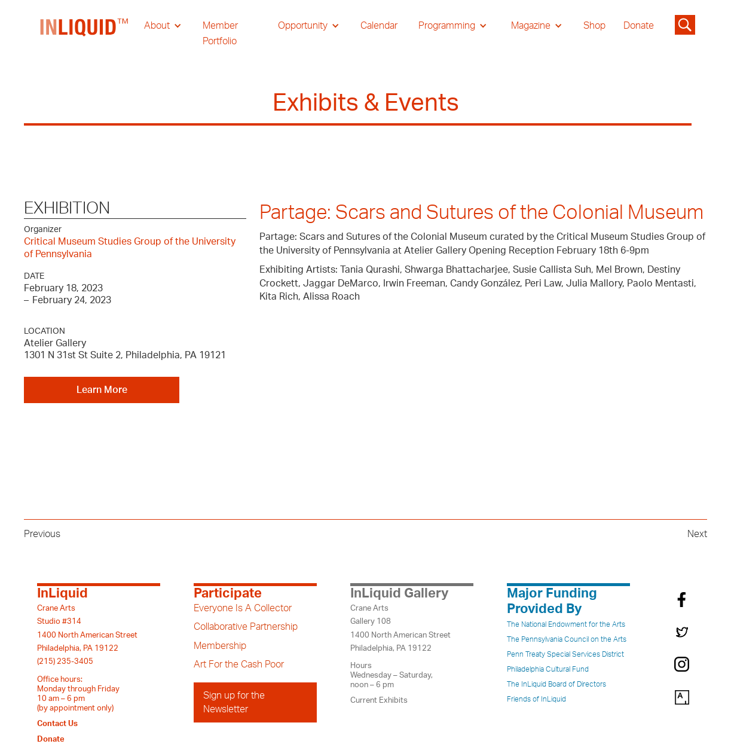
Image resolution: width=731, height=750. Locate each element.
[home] (85, 33)
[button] (163, 25)
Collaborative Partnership (246, 627)
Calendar (378, 26)
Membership (220, 646)
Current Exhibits (379, 700)
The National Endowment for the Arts (566, 624)
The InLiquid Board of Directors (556, 684)
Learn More (102, 390)
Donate (638, 26)
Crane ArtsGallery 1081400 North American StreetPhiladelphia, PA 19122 (400, 628)
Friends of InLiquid (536, 699)
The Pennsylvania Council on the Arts (566, 639)
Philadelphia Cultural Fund (548, 669)
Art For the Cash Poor (239, 664)
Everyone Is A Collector (243, 608)
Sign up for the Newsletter (234, 702)
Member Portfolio (220, 33)
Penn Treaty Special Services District (565, 654)
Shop (594, 26)
